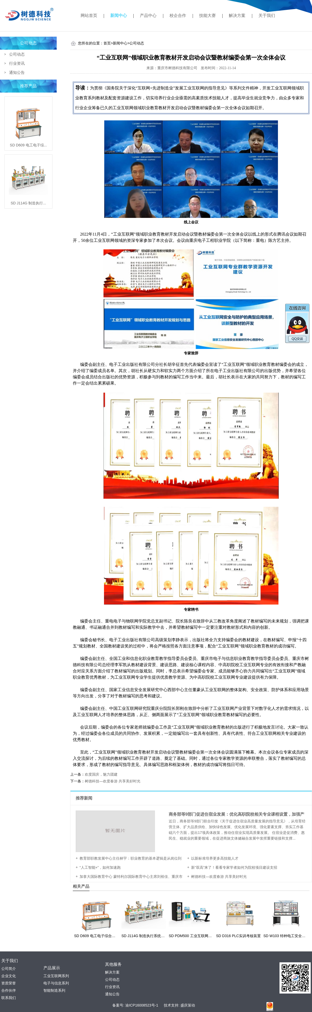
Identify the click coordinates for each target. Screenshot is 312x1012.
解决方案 (237, 15)
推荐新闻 (84, 798)
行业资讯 (17, 63)
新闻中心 (118, 15)
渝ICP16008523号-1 (141, 1005)
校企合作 (178, 15)
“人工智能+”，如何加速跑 (100, 867)
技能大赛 (207, 15)
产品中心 (148, 15)
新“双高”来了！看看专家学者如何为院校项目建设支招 (234, 867)
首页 (108, 43)
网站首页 (89, 15)
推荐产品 (28, 86)
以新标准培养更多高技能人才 (214, 858)
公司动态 (28, 43)
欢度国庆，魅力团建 (101, 774)
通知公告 (17, 72)
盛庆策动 (187, 1005)
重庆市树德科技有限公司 (177, 68)
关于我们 (266, 15)
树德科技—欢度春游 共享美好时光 (112, 781)
